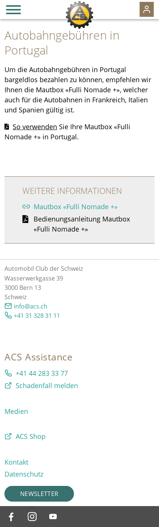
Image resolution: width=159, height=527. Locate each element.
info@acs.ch (30, 306)
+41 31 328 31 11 (37, 315)
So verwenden (35, 126)
